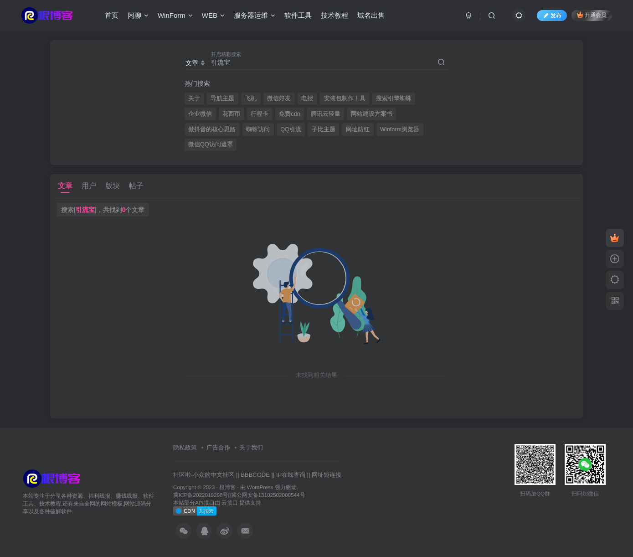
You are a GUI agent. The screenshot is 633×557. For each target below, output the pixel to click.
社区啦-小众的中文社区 (203, 474)
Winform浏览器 (399, 129)
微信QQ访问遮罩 (210, 144)
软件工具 (298, 15)
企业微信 (200, 114)
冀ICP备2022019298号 (200, 495)
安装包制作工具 (344, 98)
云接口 (229, 502)
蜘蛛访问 (258, 129)
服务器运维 (254, 15)
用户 (89, 186)
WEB (213, 15)
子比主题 (323, 129)
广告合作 (218, 447)
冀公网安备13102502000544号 (268, 495)
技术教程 (334, 15)
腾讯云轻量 (325, 114)
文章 (65, 186)
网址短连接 (326, 474)
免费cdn (289, 114)
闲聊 (138, 15)
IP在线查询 (290, 474)
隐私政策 (185, 447)
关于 (194, 98)
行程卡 (259, 114)
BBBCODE (255, 474)
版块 (112, 186)
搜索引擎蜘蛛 (394, 98)
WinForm (175, 15)
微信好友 (279, 98)
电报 (307, 98)
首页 (111, 15)
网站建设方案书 (371, 114)
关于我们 (251, 447)
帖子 (136, 186)
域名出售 (371, 15)
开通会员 (592, 14)
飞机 (251, 98)
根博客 (227, 487)
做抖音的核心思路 (212, 129)
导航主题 (222, 98)
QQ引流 (290, 129)
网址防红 (358, 129)
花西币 (231, 114)
